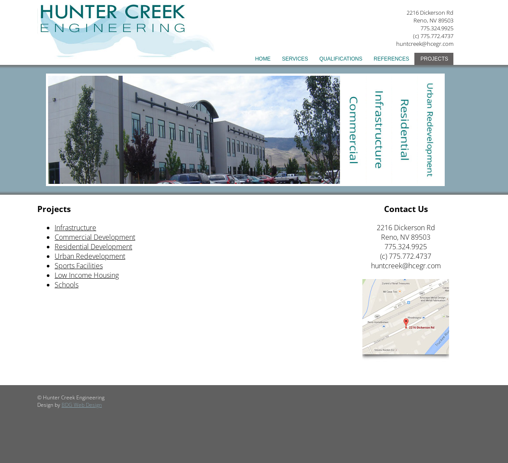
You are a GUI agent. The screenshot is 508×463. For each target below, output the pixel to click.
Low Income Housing (87, 275)
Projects (434, 59)
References (391, 59)
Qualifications (340, 59)
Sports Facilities (79, 265)
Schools (66, 284)
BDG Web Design (82, 404)
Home (262, 59)
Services (295, 59)
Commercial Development (95, 237)
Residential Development (93, 246)
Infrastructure (75, 227)
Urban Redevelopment (90, 256)
